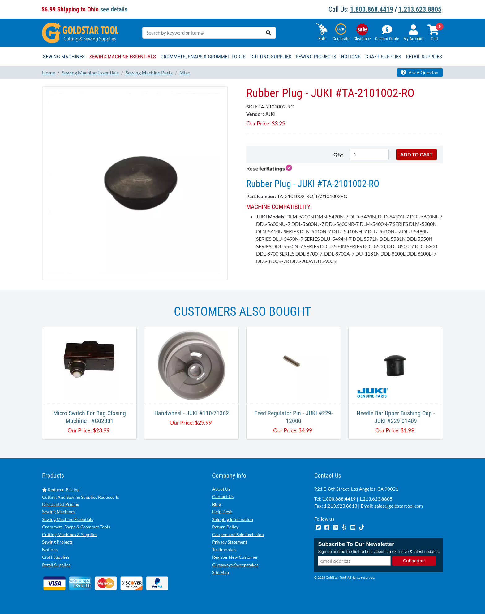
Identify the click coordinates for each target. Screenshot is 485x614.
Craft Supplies (55, 557)
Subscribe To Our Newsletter (356, 544)
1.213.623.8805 (419, 9)
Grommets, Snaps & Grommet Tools (76, 526)
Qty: (338, 154)
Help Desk (222, 511)
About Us (221, 489)
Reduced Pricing (60, 489)
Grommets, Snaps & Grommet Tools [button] (203, 56)
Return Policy (225, 526)
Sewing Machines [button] (64, 56)
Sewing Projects (57, 541)
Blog (216, 504)
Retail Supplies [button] (424, 56)
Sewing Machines (58, 511)
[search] (268, 33)
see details (113, 9)
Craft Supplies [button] (383, 56)
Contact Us (223, 496)
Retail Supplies (56, 564)
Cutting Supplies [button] (270, 56)
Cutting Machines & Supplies (69, 534)
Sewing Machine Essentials (67, 519)
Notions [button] (351, 56)
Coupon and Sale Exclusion (238, 534)
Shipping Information (232, 519)
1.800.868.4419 (371, 9)
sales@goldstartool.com (398, 506)
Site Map (220, 572)
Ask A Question (419, 72)
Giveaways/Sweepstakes (235, 564)
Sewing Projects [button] (316, 56)
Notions (50, 549)
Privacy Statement (229, 541)
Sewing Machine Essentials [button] (122, 56)
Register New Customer (235, 557)
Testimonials (224, 549)
